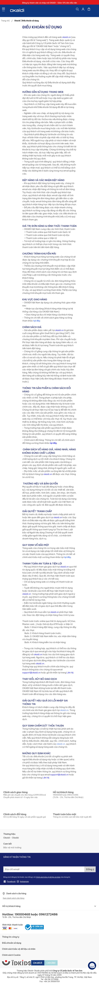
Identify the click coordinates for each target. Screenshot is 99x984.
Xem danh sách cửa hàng (13, 898)
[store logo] (17, 10)
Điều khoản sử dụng (11, 943)
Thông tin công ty (10, 937)
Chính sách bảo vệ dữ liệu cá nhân (48, 877)
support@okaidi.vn (31, 672)
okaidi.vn (66, 37)
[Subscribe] (90, 869)
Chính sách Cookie (11, 955)
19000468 (57, 795)
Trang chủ (5, 21)
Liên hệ (69, 672)
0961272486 (72, 795)
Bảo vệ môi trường (12, 847)
